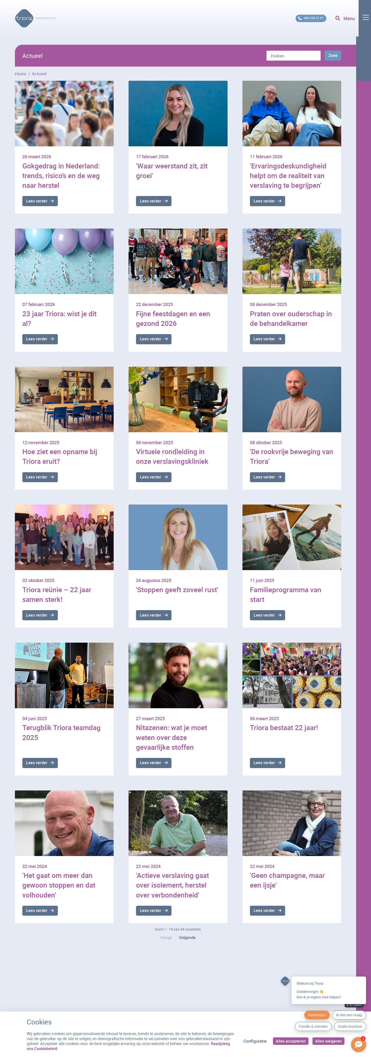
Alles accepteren (289, 1041)
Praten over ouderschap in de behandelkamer (291, 318)
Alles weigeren (328, 1041)
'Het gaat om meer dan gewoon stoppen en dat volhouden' (58, 888)
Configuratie (253, 1041)
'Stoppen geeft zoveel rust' (177, 591)
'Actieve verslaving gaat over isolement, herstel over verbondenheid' (172, 888)
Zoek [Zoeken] (332, 56)
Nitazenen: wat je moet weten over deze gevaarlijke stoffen (171, 739)
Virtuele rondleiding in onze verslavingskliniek (172, 457)
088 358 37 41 (303, 22)
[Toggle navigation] (352, 22)
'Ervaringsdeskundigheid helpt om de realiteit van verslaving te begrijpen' (288, 175)
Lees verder (37, 201)
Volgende (188, 942)
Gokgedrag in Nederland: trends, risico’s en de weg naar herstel (61, 175)
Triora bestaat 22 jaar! (284, 730)
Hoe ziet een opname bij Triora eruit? (59, 457)
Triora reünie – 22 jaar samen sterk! (56, 596)
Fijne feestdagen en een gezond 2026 (173, 318)
